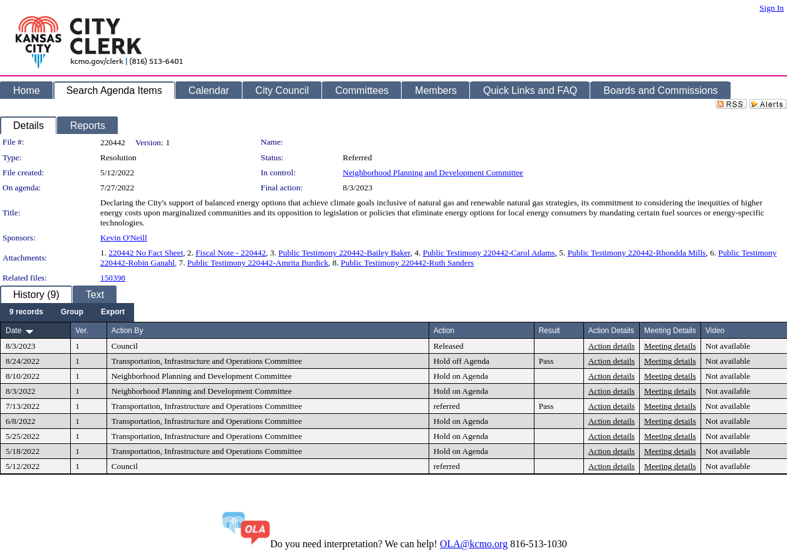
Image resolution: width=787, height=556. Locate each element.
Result (549, 330)
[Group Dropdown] (72, 312)
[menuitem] (26, 312)
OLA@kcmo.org (474, 543)
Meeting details (670, 346)
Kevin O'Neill (123, 237)
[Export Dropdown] (112, 312)
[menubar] (67, 312)
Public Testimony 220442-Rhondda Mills (637, 252)
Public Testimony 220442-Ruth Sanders (407, 262)
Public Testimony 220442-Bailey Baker (344, 252)
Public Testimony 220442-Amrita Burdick (257, 262)
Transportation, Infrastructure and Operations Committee (207, 361)
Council (125, 346)
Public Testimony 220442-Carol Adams (489, 252)
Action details (611, 346)
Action (444, 330)
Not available (728, 346)
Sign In (771, 8)
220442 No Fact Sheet (145, 252)
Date (13, 330)
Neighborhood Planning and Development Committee (433, 172)
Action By (127, 330)
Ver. (81, 330)
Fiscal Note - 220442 (230, 252)
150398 (112, 277)
